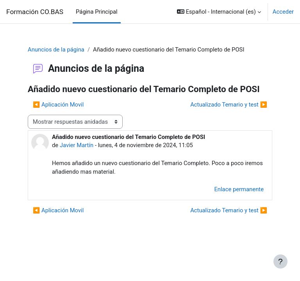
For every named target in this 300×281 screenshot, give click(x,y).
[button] (219, 11)
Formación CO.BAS (34, 12)
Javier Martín (76, 145)
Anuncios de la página (56, 49)
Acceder (283, 11)
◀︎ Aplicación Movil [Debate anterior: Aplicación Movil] (58, 104)
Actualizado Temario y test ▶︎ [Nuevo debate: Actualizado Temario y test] (228, 104)
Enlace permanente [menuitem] (239, 189)
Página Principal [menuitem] (97, 11)
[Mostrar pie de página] (280, 261)
